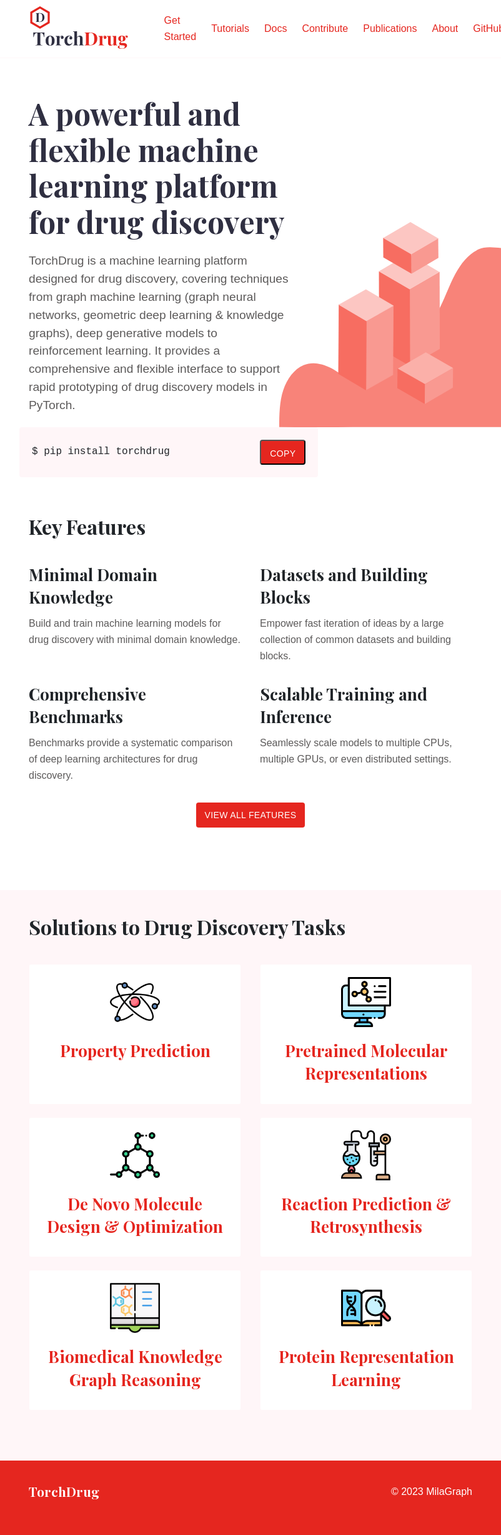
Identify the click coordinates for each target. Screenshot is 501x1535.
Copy (282, 453)
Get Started (180, 28)
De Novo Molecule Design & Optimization (135, 1215)
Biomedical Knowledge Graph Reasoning (135, 1367)
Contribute (325, 28)
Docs (275, 28)
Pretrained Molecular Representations (366, 1062)
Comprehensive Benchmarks (87, 705)
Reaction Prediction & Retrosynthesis (366, 1215)
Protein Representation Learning (366, 1367)
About (445, 28)
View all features (251, 815)
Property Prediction (135, 1050)
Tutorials (230, 28)
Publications (390, 28)
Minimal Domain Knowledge (93, 586)
